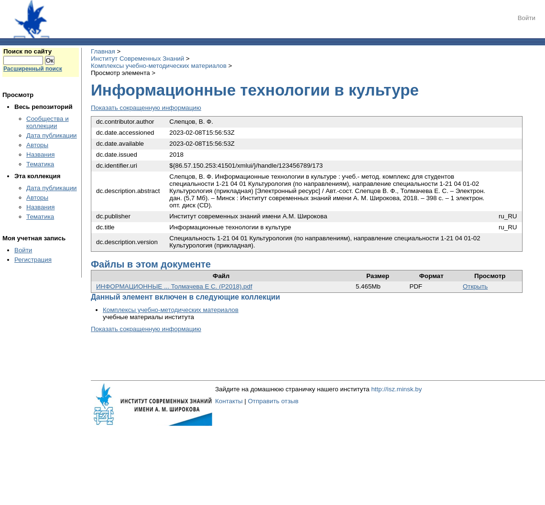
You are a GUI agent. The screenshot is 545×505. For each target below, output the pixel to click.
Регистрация (33, 259)
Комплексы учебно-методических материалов (159, 65)
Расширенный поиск (32, 68)
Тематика (40, 164)
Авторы (37, 145)
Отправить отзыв (273, 401)
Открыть (475, 286)
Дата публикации (51, 135)
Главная (103, 51)
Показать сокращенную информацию (146, 107)
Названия (40, 154)
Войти (526, 17)
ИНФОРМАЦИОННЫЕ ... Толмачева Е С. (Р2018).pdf (174, 286)
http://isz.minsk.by (396, 389)
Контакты (229, 401)
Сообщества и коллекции (47, 122)
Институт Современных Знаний (137, 58)
